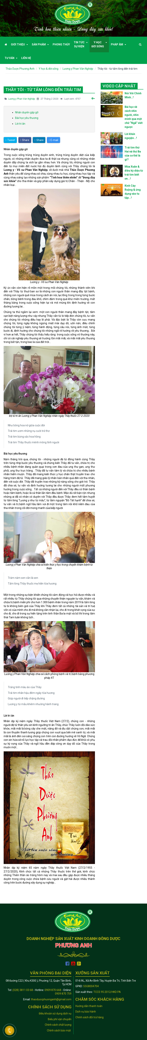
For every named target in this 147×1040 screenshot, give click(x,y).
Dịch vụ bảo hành (85, 1011)
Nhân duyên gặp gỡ (26, 112)
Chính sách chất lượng (58, 1024)
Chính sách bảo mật (59, 1030)
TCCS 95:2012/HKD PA (107, 991)
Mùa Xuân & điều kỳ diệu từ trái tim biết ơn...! (134, 172)
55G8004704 (91, 986)
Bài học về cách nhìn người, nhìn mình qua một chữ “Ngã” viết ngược (134, 116)
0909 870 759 (63, 993)
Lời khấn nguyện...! (131, 135)
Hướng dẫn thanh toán (88, 1006)
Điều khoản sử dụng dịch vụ (55, 1013)
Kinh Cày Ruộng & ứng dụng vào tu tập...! (133, 191)
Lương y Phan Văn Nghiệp (21, 99)
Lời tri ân (20, 123)
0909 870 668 (53, 990)
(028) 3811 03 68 (22, 990)
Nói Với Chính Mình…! (133, 95)
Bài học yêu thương (26, 117)
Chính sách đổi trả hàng (89, 1017)
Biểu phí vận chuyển (59, 1019)
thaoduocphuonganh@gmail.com (51, 999)
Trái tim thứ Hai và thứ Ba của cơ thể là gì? (133, 153)
